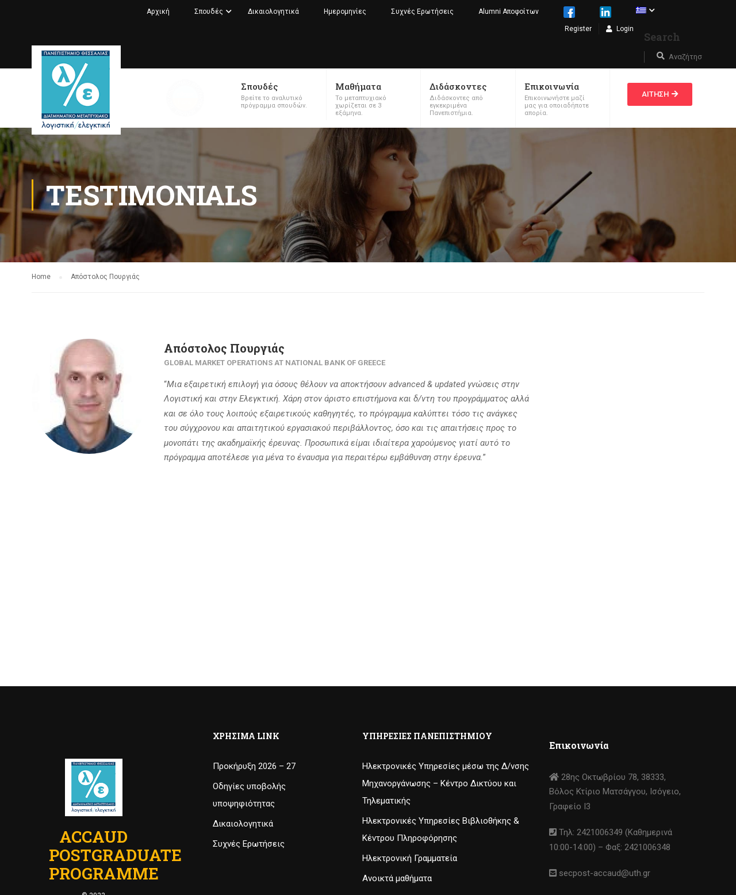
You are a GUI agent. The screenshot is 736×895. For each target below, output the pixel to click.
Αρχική (158, 11)
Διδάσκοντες (458, 86)
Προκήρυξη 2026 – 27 (254, 766)
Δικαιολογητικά (273, 11)
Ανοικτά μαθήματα (397, 878)
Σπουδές (208, 11)
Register (578, 29)
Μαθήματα (358, 86)
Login (625, 29)
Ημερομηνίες (345, 11)
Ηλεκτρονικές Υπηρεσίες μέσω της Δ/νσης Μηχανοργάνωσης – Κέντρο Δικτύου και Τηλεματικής (445, 783)
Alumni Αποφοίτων (508, 11)
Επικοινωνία (551, 86)
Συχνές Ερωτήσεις (422, 11)
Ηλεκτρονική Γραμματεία (409, 858)
